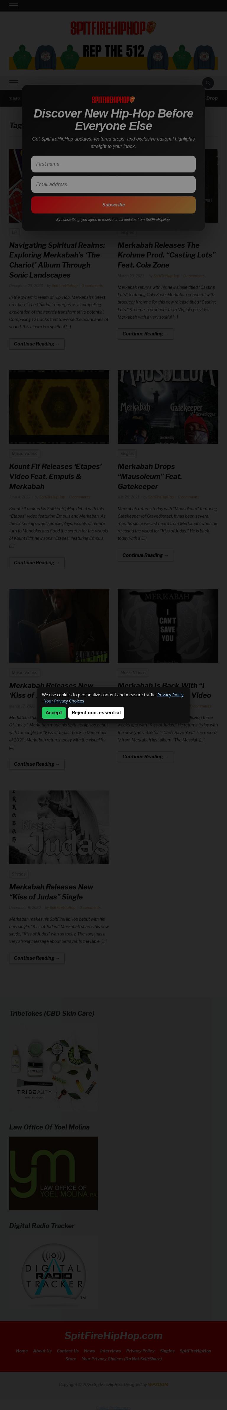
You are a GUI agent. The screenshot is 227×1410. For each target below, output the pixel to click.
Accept (54, 712)
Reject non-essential (96, 712)
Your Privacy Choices (64, 701)
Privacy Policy (171, 694)
